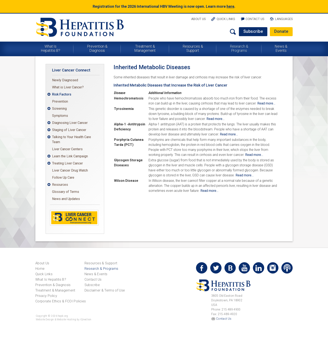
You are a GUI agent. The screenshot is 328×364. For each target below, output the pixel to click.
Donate (281, 31)
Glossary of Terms (65, 192)
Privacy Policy (46, 296)
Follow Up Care (63, 177)
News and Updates (66, 199)
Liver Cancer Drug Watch (70, 170)
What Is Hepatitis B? (50, 48)
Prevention (60, 101)
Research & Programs (239, 48)
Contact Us (255, 19)
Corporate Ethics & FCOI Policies (60, 301)
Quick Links (226, 19)
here (230, 6)
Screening (59, 109)
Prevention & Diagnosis (97, 48)
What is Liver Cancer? (68, 87)
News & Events (281, 48)
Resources (60, 185)
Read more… (266, 103)
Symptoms (60, 116)
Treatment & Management (145, 48)
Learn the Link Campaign (70, 156)
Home (40, 269)
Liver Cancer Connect (71, 70)
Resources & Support (193, 48)
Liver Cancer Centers (67, 149)
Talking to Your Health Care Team (71, 139)
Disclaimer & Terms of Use (105, 290)
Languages (284, 19)
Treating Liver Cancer (67, 163)
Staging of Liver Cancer (69, 130)
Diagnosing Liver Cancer (70, 123)
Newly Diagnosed (65, 80)
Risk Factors (61, 94)
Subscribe (253, 31)
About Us (198, 19)
